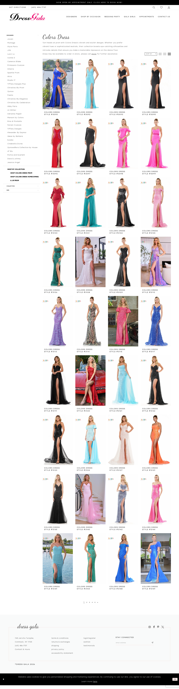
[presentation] (58, 84)
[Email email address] (139, 643)
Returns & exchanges (60, 642)
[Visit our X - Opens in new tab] (162, 627)
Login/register (90, 638)
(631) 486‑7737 (21, 646)
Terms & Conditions (59, 638)
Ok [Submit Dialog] (174, 679)
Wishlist (87, 642)
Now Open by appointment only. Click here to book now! (89, 2)
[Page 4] (92, 602)
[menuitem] (154, 7)
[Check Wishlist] (161, 7)
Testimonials (89, 646)
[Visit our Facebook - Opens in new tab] (154, 627)
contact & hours (22, 649)
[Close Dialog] (3, 679)
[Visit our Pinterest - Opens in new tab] (158, 627)
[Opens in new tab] (18, 7)
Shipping (55, 646)
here (95, 681)
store (93, 54)
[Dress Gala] (28, 16)
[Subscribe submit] (162, 643)
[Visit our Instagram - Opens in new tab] (149, 627)
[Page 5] (95, 602)
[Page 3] (89, 602)
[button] (154, 7)
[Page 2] (86, 602)
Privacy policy (57, 649)
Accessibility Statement (62, 653)
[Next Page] (99, 602)
